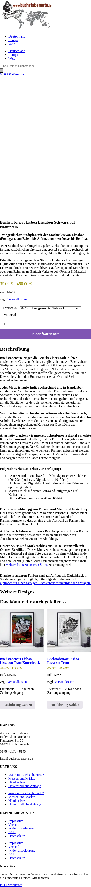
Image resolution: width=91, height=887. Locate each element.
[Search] (1, 70)
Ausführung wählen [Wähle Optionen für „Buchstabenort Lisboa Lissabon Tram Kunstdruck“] (17, 704)
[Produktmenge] (6, 324)
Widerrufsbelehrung (21, 828)
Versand (13, 824)
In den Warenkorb (45, 334)
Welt (11, 44)
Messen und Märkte (21, 778)
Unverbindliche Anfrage (24, 786)
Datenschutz (16, 836)
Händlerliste (16, 782)
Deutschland (16, 36)
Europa (13, 40)
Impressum (15, 821)
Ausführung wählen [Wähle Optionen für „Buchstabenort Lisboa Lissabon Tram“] (65, 704)
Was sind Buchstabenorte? (26, 775)
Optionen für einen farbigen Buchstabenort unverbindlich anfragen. (45, 583)
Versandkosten (17, 299)
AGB (12, 832)
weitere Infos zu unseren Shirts (27, 564)
